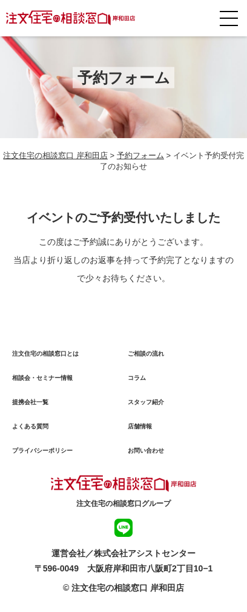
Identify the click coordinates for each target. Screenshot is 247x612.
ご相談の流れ (146, 353)
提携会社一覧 (30, 402)
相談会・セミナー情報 (42, 377)
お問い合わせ (146, 450)
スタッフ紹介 (146, 402)
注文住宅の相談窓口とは (45, 353)
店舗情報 (140, 426)
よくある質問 (30, 426)
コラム (137, 377)
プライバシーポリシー (42, 450)
